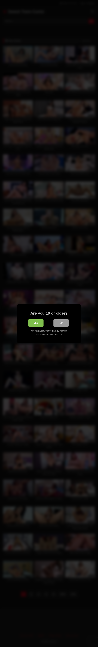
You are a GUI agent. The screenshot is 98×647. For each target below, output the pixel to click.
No (61, 323)
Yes (36, 323)
